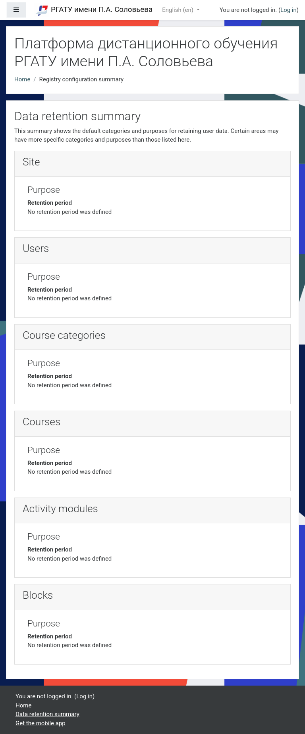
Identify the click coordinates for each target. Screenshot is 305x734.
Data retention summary (47, 714)
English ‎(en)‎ (178, 9)
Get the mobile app (40, 723)
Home (22, 79)
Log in (288, 9)
